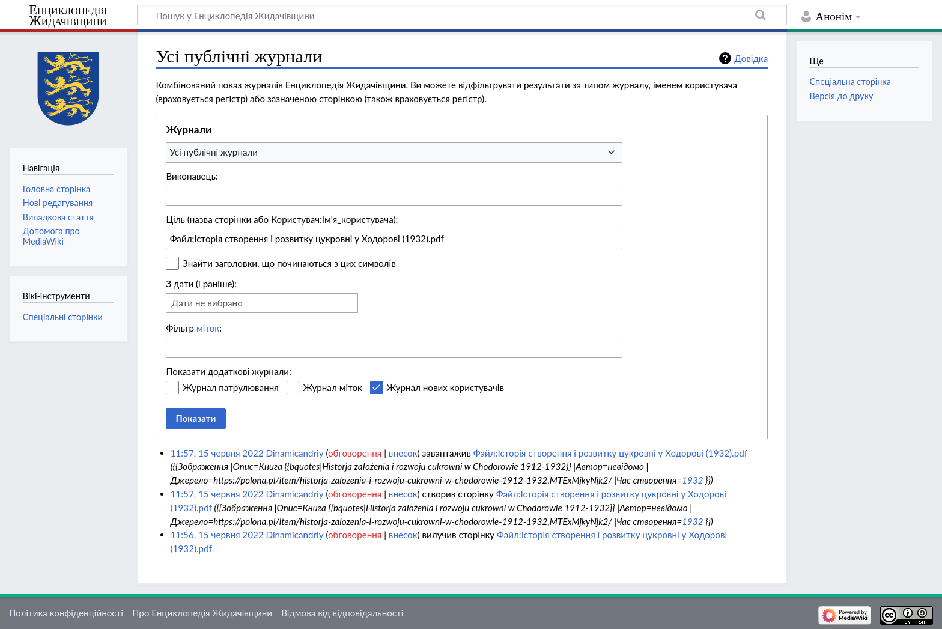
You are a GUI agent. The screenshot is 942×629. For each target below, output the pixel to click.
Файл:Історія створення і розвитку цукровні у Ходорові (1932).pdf (610, 453)
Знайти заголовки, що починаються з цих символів (289, 263)
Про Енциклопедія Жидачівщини (202, 612)
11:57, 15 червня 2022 (217, 453)
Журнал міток (332, 387)
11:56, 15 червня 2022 (217, 534)
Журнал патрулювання (231, 387)
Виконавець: (191, 176)
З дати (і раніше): (201, 283)
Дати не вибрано (206, 302)
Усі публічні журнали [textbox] (214, 152)
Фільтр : (194, 328)
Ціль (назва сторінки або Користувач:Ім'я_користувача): (282, 219)
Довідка (751, 58)
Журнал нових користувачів (445, 387)
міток (207, 328)
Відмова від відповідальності (342, 612)
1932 (692, 480)
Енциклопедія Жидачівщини (68, 15)
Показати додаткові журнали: (228, 371)
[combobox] (394, 152)
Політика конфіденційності (66, 612)
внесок (403, 453)
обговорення (354, 453)
